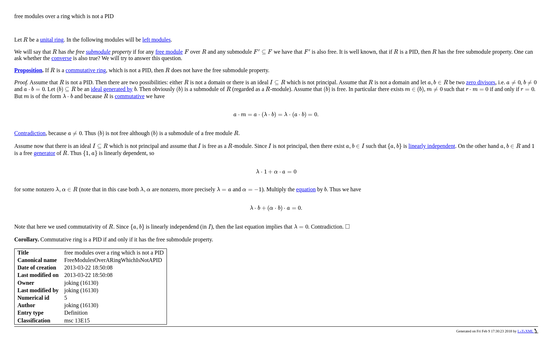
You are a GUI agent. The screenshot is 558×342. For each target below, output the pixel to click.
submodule (98, 52)
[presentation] (25, 39)
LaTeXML (527, 331)
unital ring (52, 40)
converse (61, 58)
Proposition (28, 70)
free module (169, 52)
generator (44, 153)
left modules (156, 40)
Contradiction (30, 133)
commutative (130, 96)
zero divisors (480, 82)
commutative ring (85, 70)
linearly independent (432, 146)
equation (306, 189)
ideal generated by (111, 89)
